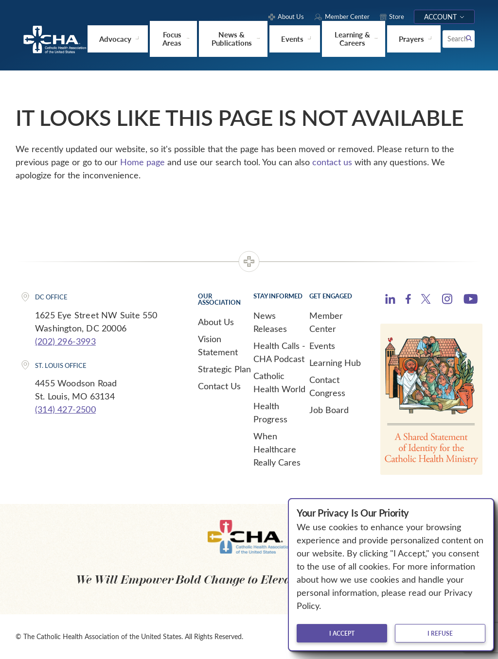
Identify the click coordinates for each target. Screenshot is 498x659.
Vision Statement (218, 344)
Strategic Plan (224, 368)
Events (322, 345)
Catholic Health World (279, 381)
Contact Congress (327, 385)
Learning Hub (335, 362)
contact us (332, 161)
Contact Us (219, 385)
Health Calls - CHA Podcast (279, 351)
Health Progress (270, 411)
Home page (142, 161)
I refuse (440, 633)
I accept (342, 633)
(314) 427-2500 (65, 409)
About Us (216, 321)
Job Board (329, 409)
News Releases (270, 321)
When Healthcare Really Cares (277, 449)
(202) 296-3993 (65, 340)
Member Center (326, 321)
